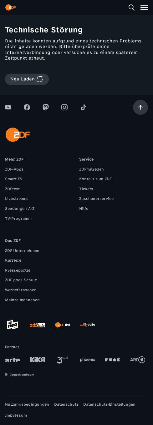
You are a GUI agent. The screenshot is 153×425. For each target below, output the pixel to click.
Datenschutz (66, 404)
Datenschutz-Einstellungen (109, 404)
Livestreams (16, 198)
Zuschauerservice (96, 198)
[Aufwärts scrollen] (140, 107)
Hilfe (83, 208)
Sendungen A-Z (19, 208)
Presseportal (17, 270)
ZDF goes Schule (21, 280)
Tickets (86, 189)
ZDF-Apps (14, 169)
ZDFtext (12, 189)
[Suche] (131, 7)
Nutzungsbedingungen (27, 404)
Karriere (13, 260)
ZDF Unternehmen (22, 251)
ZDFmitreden (91, 169)
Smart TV (14, 179)
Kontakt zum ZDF (95, 179)
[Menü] (144, 7)
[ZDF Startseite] (10, 7)
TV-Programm (18, 218)
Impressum (16, 415)
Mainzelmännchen (22, 300)
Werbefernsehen (21, 290)
